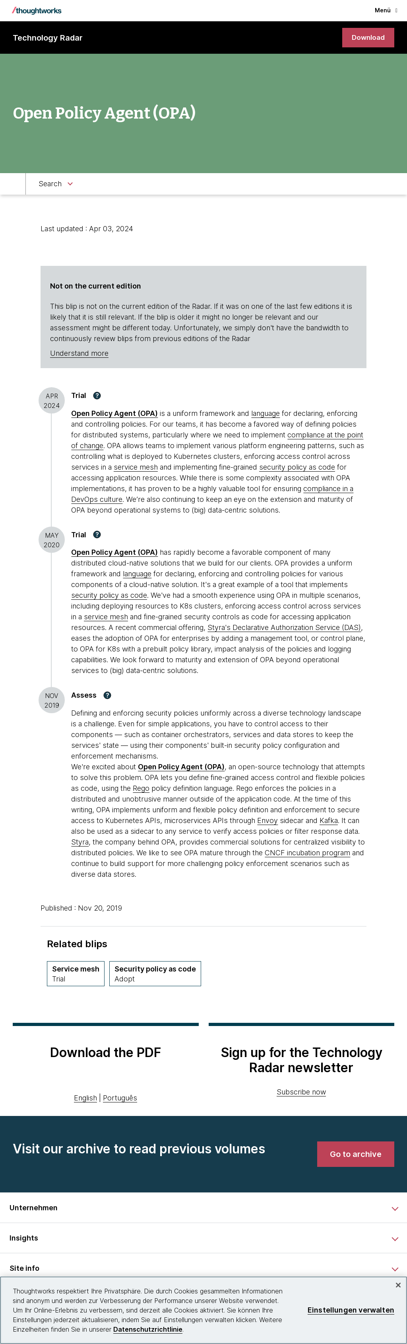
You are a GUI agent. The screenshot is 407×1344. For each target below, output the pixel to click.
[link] (367, 38)
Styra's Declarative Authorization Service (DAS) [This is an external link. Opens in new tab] (284, 628)
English (85, 1098)
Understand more (79, 354)
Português (120, 1098)
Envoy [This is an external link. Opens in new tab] (267, 821)
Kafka (329, 821)
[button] (97, 396)
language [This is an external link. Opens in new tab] (265, 414)
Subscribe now (301, 1092)
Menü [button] (386, 10)
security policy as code (297, 467)
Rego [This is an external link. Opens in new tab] (141, 788)
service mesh (136, 467)
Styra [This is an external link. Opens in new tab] (80, 842)
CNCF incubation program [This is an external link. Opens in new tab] (307, 853)
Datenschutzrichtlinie (147, 1329)
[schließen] (398, 1285)
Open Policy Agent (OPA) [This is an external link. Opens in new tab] (114, 414)
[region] (203, 1310)
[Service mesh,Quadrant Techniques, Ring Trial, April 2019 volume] (75, 974)
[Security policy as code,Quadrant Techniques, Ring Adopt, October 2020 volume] (155, 974)
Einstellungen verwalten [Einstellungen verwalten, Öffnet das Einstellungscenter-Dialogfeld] (351, 1310)
